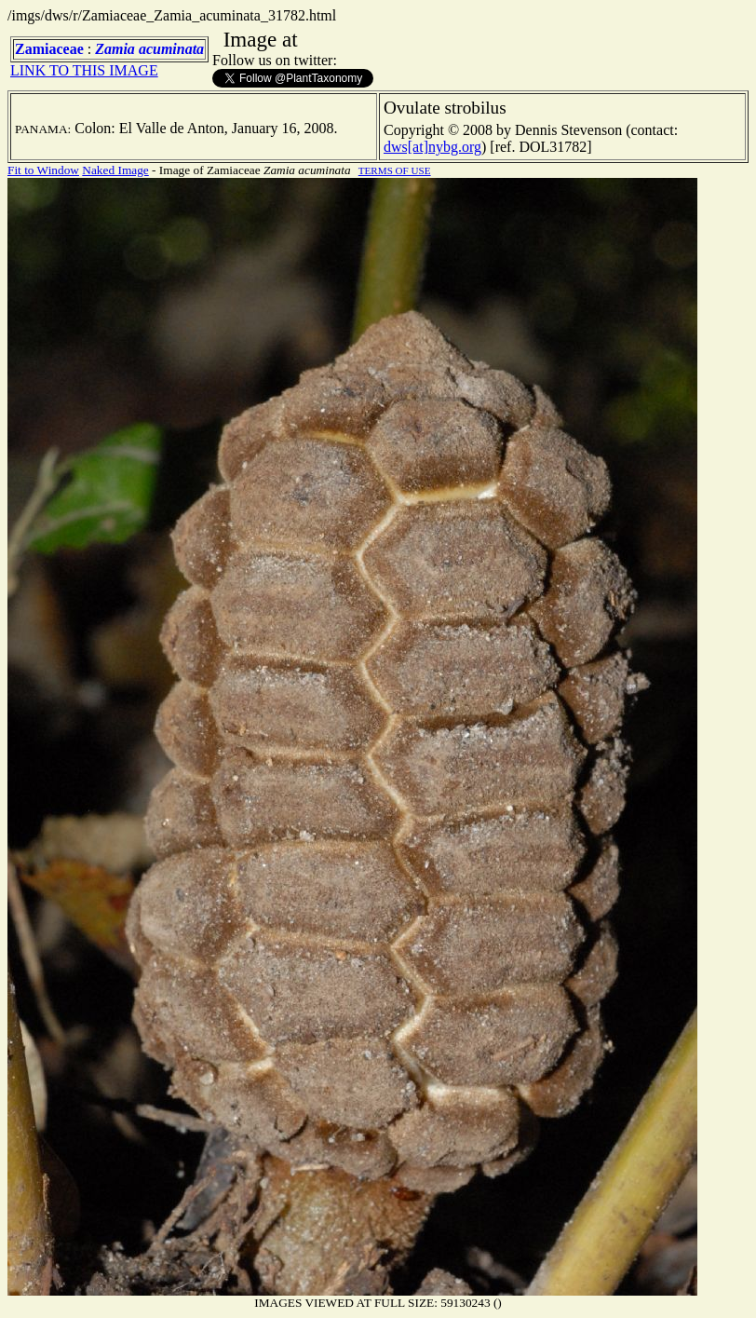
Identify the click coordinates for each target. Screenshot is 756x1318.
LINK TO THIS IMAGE (84, 70)
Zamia (115, 49)
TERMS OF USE (394, 170)
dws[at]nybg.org (432, 147)
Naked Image (115, 170)
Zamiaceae (49, 49)
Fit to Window (43, 170)
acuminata (171, 49)
